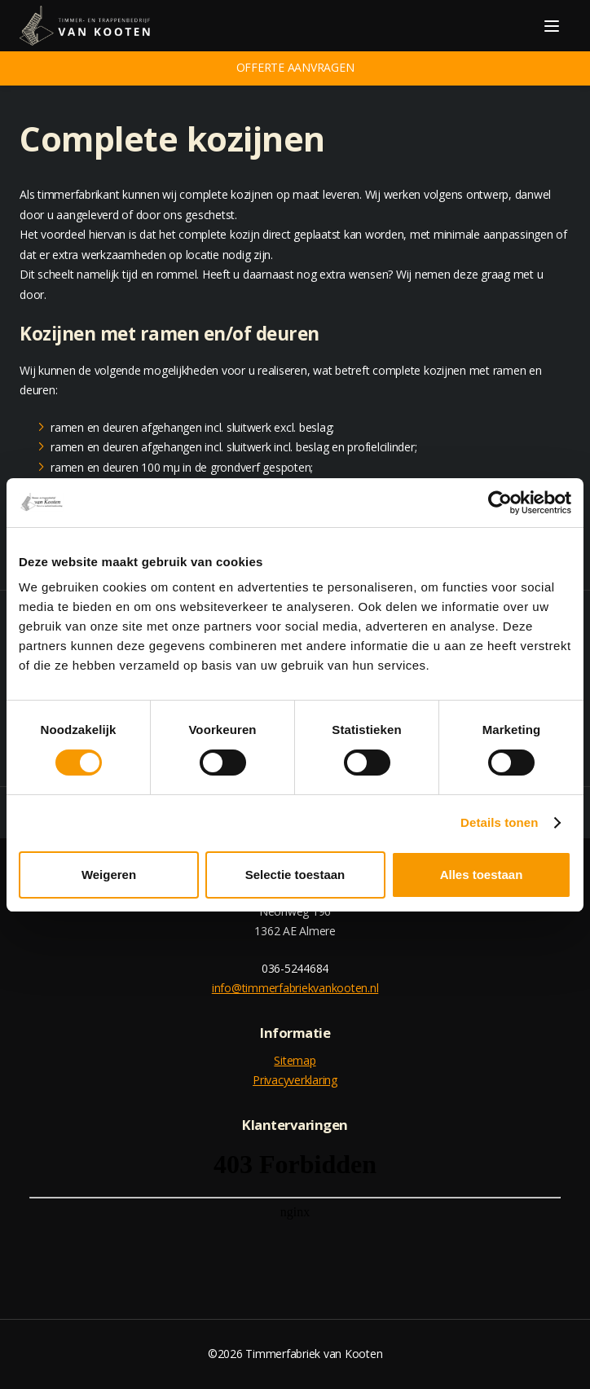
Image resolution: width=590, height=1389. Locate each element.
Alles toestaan (481, 874)
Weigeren (108, 874)
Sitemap (294, 1060)
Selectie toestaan (295, 874)
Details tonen (499, 822)
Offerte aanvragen (295, 67)
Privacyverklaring (295, 1080)
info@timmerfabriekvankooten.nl (295, 988)
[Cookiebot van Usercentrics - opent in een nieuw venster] (500, 502)
